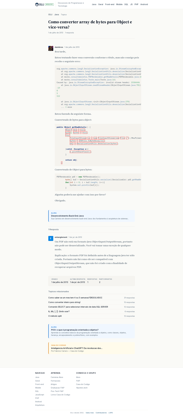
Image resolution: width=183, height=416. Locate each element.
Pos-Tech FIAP (57, 391)
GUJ (50, 14)
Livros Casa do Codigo (60, 395)
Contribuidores (101, 413)
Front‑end (109, 4)
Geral (100, 4)
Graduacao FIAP (57, 388)
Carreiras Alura (57, 377)
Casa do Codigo (83, 384)
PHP (136, 4)
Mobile (119, 4)
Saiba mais (90, 413)
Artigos (54, 384)
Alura (78, 377)
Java (94, 4)
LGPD (111, 413)
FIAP (78, 381)
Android (144, 4)
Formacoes (55, 381)
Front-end (39, 384)
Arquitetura (39, 405)
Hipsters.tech (81, 388)
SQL (126, 4)
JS (131, 4)
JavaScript (39, 395)
